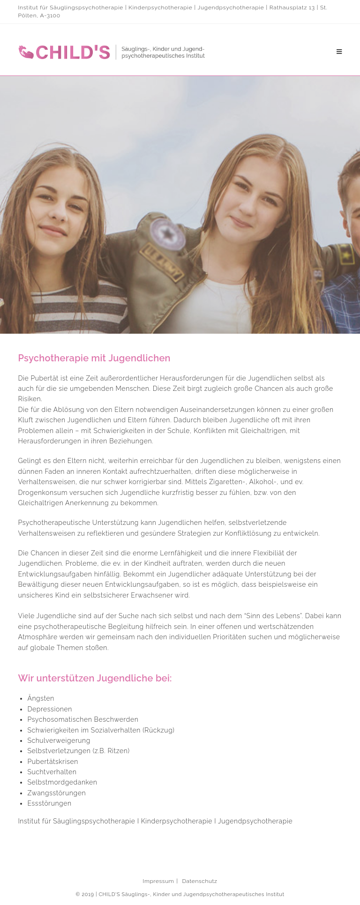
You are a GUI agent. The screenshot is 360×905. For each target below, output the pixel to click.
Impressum (158, 881)
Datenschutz (199, 881)
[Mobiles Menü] (339, 52)
